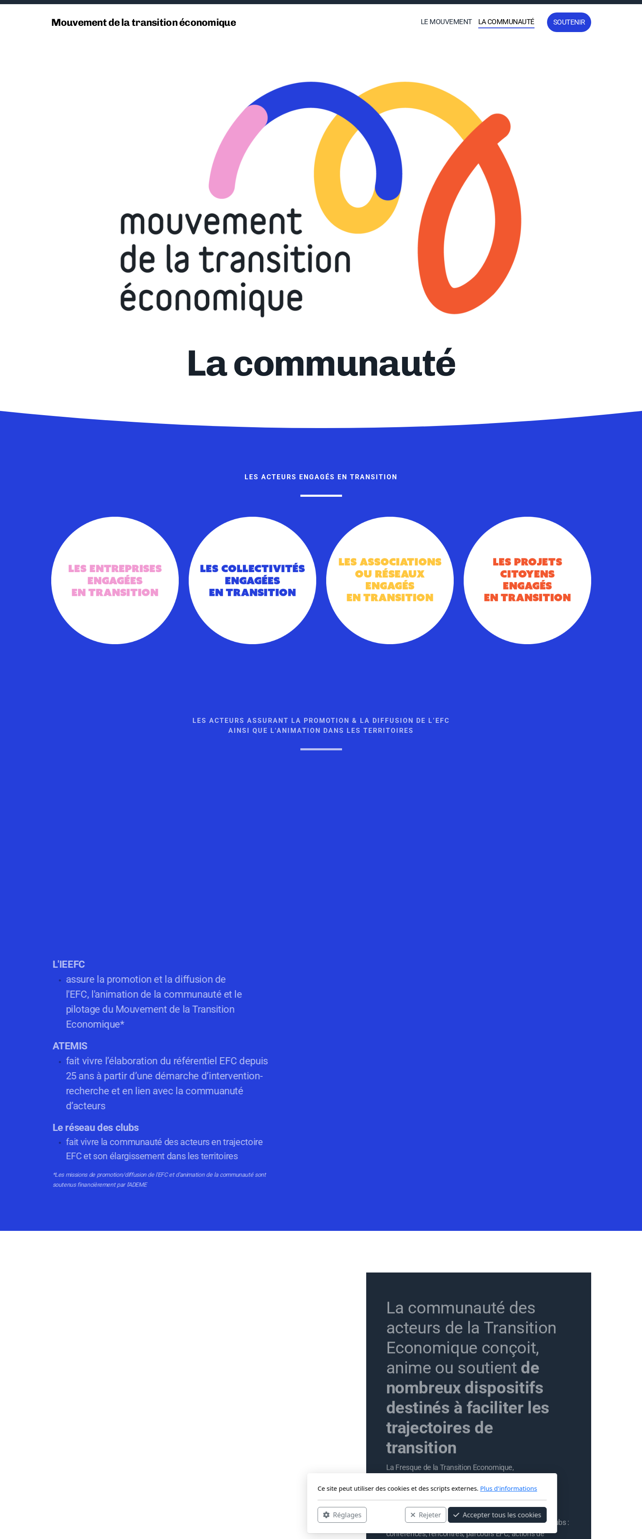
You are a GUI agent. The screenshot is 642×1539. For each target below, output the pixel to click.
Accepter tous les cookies (386, 1514)
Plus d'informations (397, 1488)
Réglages (231, 1514)
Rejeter (314, 1514)
